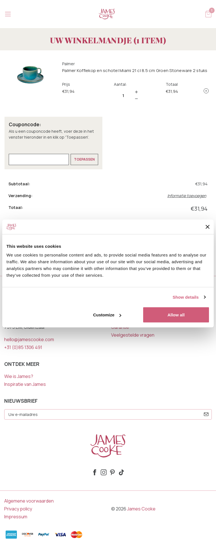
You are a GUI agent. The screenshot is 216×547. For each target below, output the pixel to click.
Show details (186, 296)
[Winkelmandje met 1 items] (208, 13)
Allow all (175, 314)
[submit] (206, 414)
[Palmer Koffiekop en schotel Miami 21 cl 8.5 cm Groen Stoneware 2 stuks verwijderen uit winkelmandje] (206, 90)
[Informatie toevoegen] (187, 196)
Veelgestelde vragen (132, 335)
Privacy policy (18, 509)
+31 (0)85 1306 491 (23, 347)
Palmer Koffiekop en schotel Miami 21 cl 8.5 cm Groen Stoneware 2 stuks (135, 70)
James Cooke (141, 509)
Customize (107, 314)
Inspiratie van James (25, 384)
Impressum (15, 517)
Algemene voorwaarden (29, 501)
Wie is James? (18, 376)
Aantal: (120, 84)
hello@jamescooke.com (29, 339)
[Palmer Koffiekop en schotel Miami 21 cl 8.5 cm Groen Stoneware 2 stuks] (123, 95)
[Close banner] (208, 227)
